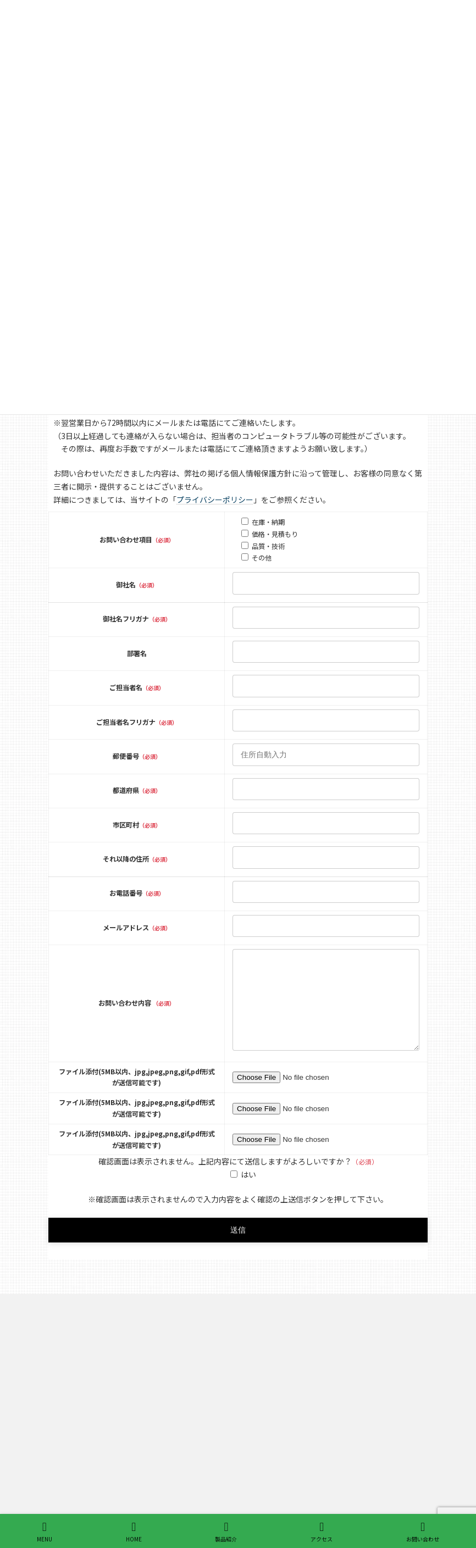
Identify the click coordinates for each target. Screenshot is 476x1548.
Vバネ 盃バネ (284, 1419)
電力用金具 (281, 1438)
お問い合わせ (422, 1532)
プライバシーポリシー (214, 499)
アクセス (322, 1532)
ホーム (268, 1342)
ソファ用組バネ (288, 1457)
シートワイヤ (284, 1477)
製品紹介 (271, 1362)
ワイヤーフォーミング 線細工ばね (317, 1381)
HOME (134, 1532)
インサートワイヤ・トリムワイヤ (314, 1496)
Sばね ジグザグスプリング (306, 1400)
